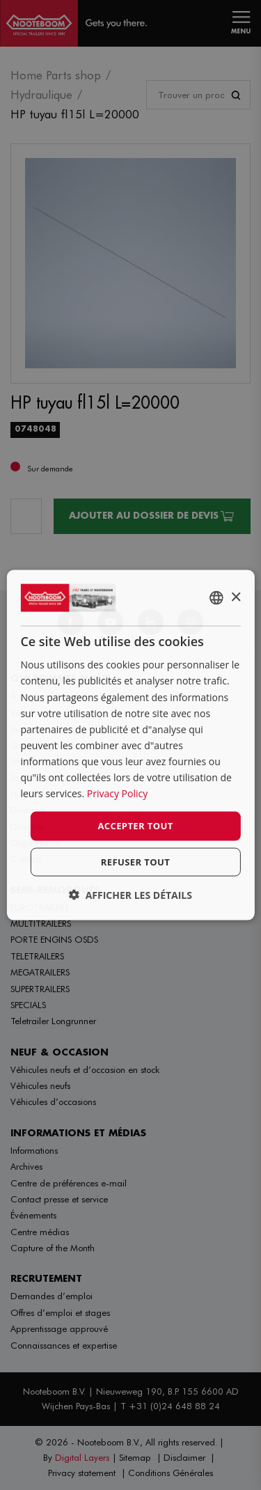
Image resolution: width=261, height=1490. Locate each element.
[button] (130, 894)
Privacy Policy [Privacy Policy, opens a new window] (117, 793)
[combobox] (216, 598)
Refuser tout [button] (135, 861)
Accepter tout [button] (135, 826)
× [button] (235, 597)
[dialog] (130, 745)
